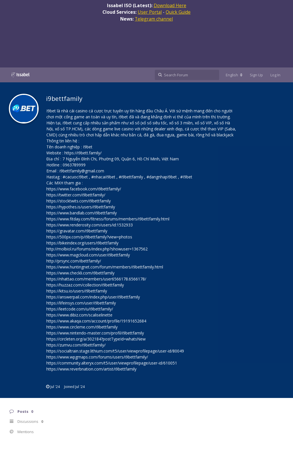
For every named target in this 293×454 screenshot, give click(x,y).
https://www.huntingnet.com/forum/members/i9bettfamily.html (104, 267)
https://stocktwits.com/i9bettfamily (78, 201)
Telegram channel (154, 19)
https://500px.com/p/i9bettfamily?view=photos (89, 237)
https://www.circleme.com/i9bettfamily (82, 327)
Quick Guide (178, 12)
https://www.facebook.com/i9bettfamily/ (83, 189)
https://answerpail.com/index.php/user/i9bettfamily (93, 297)
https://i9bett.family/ (83, 153)
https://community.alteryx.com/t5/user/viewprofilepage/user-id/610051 (111, 363)
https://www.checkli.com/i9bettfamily (80, 273)
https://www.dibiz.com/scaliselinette (79, 315)
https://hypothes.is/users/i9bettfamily (80, 207)
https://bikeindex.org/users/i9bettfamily (82, 243)
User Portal (150, 12)
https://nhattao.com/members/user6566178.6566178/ (96, 279)
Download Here (170, 5)
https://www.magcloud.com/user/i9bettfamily (88, 255)
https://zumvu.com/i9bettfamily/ (76, 345)
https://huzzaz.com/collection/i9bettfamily (85, 285)
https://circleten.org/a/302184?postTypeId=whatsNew (96, 339)
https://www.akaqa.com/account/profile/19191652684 (96, 321)
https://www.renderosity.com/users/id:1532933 (89, 225)
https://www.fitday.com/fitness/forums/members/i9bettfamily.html (107, 219)
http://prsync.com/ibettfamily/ (73, 261)
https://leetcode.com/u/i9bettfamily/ (79, 309)
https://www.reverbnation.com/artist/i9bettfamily (91, 369)
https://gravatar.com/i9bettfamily (76, 231)
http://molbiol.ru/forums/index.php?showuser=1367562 (97, 249)
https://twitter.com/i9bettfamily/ (75, 195)
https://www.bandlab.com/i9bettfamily (81, 213)
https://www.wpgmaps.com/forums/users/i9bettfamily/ (97, 357)
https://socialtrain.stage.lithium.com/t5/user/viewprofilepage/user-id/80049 (115, 351)
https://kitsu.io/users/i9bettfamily (76, 291)
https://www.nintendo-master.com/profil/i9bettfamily (95, 333)
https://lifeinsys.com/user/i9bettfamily (81, 303)
